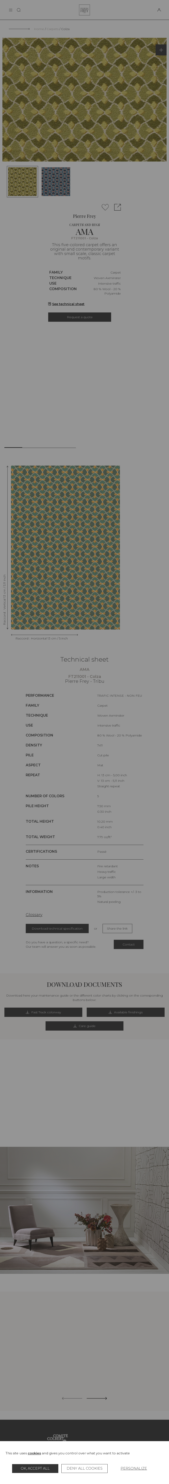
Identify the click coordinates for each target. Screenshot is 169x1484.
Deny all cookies (85, 1468)
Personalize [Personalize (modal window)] (134, 1468)
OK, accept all (35, 1468)
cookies (34, 1453)
